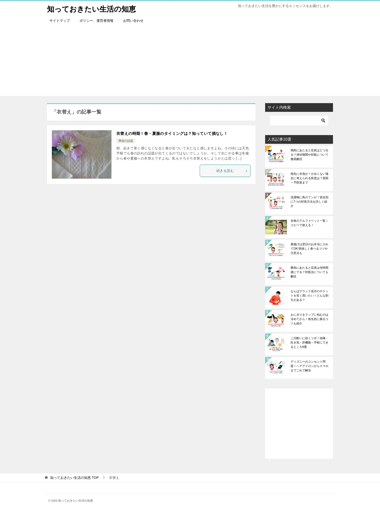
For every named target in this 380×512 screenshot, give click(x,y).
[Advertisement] (190, 62)
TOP (74, 478)
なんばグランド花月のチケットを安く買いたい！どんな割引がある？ (309, 296)
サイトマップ (59, 21)
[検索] (299, 120)
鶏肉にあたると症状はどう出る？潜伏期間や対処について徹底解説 (309, 155)
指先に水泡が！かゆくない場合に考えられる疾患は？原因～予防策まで (309, 178)
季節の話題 (126, 141)
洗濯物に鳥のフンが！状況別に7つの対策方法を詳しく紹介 (309, 202)
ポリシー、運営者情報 (96, 21)
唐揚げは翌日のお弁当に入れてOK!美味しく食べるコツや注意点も (309, 249)
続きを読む (232, 171)
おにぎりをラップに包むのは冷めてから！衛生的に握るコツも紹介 (309, 319)
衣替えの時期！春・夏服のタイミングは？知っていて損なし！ (172, 133)
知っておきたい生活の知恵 (91, 8)
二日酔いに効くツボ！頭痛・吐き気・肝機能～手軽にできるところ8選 (309, 342)
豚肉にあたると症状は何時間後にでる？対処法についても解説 (309, 272)
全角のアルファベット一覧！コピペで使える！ (309, 223)
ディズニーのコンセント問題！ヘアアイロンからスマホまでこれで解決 (309, 366)
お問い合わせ (133, 21)
